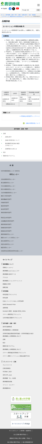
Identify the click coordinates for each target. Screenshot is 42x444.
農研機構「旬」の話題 (9, 378)
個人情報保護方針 (28, 442)
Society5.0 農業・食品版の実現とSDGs (14, 311)
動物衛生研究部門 (6, 231)
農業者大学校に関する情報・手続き (20, 438)
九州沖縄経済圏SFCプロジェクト (12, 317)
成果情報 (5, 307)
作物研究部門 (5, 202)
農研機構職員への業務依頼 (10, 330)
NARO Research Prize (9, 304)
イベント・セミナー (8, 385)
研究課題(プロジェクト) (10, 294)
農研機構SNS (7, 388)
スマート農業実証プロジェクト (12, 314)
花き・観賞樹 (32, 14)
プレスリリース (7, 365)
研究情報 (5, 291)
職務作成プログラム (8, 346)
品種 (19, 14)
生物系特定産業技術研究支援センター (12, 251)
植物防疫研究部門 (6, 227)
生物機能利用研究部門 (7, 221)
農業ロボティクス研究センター (10, 237)
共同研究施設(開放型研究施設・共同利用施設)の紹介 (18, 333)
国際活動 (5, 287)
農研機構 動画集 (7, 381)
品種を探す (24, 14)
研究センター (14, 174)
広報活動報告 (7, 368)
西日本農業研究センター (8, 189)
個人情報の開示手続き (13, 442)
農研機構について (8, 264)
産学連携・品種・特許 (11, 14)
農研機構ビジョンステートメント (12, 281)
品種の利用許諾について (33, 123)
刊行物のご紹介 (7, 371)
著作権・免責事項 (25, 430)
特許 (4, 342)
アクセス (5, 277)
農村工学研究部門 (6, 196)
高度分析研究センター (7, 244)
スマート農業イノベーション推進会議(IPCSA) (16, 356)
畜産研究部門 (5, 206)
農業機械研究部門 (6, 199)
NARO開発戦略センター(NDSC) (10, 171)
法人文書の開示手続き (20, 434)
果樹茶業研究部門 (6, 212)
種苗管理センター (6, 247)
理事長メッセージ (8, 267)
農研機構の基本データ (9, 274)
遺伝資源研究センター (7, 241)
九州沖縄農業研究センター (9, 192)
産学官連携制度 (7, 326)
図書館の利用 (7, 284)
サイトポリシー (13, 430)
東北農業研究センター (7, 182)
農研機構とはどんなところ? (11, 271)
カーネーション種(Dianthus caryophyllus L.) (13, 16)
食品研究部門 (5, 209)
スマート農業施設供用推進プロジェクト (14, 352)
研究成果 (5, 297)
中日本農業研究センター (8, 186)
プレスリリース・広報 (9, 361)
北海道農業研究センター (8, 179)
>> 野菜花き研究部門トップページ (30, 116)
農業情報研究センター (7, 234)
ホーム (2, 14)
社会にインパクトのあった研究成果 (13, 301)
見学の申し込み (7, 375)
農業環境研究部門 (6, 224)
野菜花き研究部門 (6, 217)
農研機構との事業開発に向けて (12, 336)
